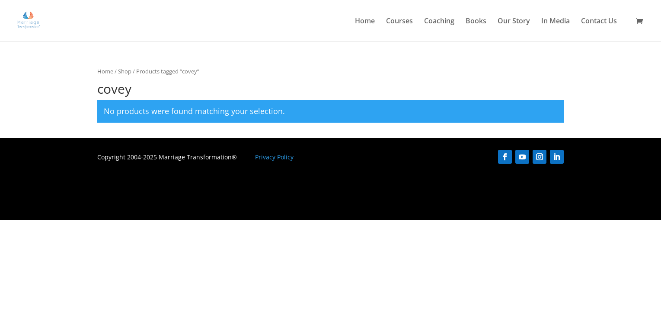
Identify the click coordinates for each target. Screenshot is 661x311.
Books (476, 21)
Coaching (439, 21)
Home (365, 21)
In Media (555, 21)
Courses (399, 21)
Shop (124, 71)
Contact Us (599, 21)
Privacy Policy (274, 157)
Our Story (514, 21)
